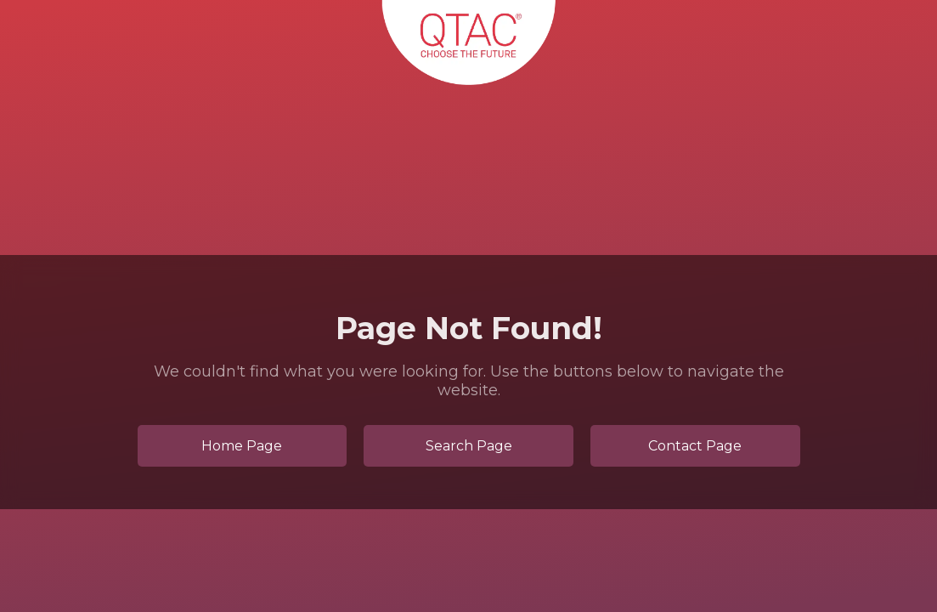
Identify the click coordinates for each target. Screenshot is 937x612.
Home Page (241, 446)
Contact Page (695, 446)
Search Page (469, 446)
